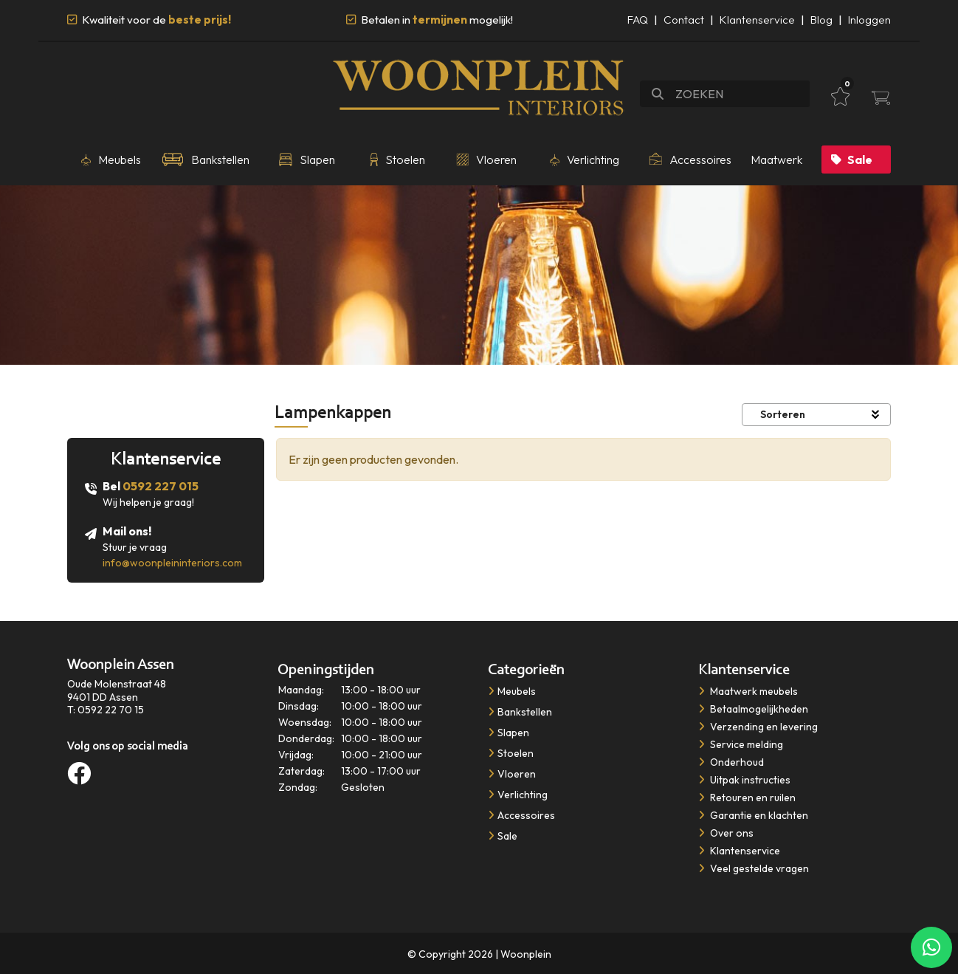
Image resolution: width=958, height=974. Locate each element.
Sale (851, 159)
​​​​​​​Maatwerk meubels (748, 691)
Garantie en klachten (753, 815)
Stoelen (511, 753)
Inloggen (869, 20)
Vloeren (512, 774)
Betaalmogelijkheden (753, 709)
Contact (684, 20)
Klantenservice (757, 20)
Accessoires (521, 815)
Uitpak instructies (744, 779)
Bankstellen (520, 712)
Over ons (726, 833)
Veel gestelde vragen (753, 868)
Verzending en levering (758, 726)
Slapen (508, 732)
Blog (821, 20)
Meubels (512, 691)
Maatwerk (776, 159)
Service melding (740, 744)
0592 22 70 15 (110, 709)
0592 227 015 (161, 486)
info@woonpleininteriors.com (172, 562)
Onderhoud (731, 762)
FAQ (637, 20)
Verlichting (518, 794)
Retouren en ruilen (747, 797)
